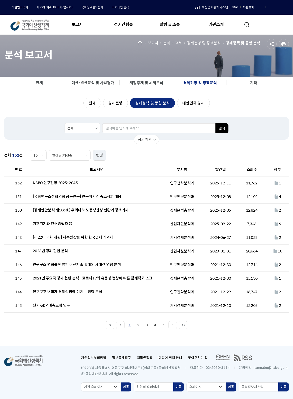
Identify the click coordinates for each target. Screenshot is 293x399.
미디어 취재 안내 (170, 358)
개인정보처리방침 (93, 358)
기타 (253, 83)
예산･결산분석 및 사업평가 (92, 83)
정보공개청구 (121, 358)
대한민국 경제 (193, 103)
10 (277, 251)
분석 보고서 (172, 43)
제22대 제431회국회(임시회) (55, 7)
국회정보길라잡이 (92, 7)
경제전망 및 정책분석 (204, 43)
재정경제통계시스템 (211, 7)
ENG (235, 7)
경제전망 (115, 103)
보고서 (153, 43)
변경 (99, 155)
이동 (127, 387)
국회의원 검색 (120, 7)
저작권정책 (145, 358)
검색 (222, 128)
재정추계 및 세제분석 (146, 83)
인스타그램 (274, 7)
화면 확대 (257, 7)
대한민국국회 (20, 7)
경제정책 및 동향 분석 (243, 43)
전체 (39, 83)
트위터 (285, 7)
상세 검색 (145, 140)
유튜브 (279, 7)
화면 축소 (261, 7)
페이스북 (269, 7)
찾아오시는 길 (198, 358)
